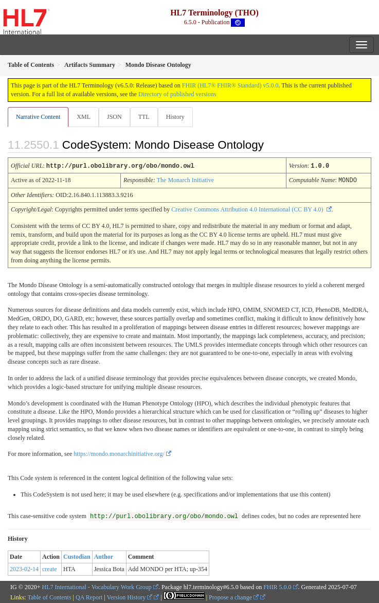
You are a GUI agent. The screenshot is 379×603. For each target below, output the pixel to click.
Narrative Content (38, 116)
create (49, 568)
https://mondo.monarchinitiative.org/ (119, 452)
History (175, 116)
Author (103, 555)
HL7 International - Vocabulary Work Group (97, 586)
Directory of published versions (177, 94)
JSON (114, 116)
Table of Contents (49, 596)
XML (84, 116)
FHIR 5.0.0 (277, 586)
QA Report (89, 596)
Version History (130, 596)
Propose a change (234, 596)
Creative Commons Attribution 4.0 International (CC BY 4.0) (247, 208)
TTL (144, 116)
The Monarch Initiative (185, 179)
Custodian (77, 555)
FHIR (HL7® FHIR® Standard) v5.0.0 (230, 85)
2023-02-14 (24, 568)
